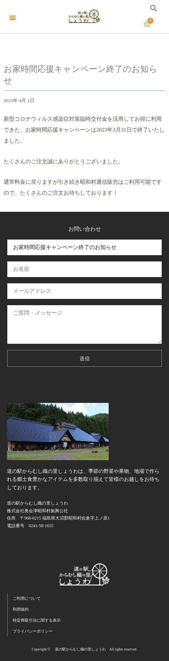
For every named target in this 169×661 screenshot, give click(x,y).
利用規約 (21, 609)
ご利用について (27, 598)
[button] (12, 17)
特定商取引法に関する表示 (37, 620)
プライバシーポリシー (33, 631)
